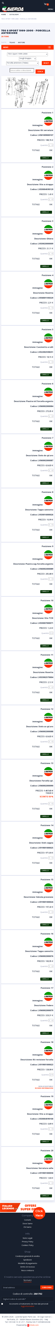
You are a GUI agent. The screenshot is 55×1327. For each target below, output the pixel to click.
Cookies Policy (28, 1245)
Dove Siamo (28, 1223)
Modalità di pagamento (27, 1263)
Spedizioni (27, 1259)
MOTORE (21, 42)
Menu (50, 9)
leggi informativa (27, 1306)
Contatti (27, 1220)
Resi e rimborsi (27, 1270)
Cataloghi (14, 14)
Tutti (3, 42)
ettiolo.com (32, 1325)
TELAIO (12, 42)
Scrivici (28, 1280)
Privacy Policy (27, 1241)
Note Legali (27, 1238)
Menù (5, 47)
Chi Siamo (27, 1227)
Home (3, 14)
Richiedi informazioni (44, 1088)
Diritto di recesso (27, 1267)
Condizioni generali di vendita (27, 1256)
